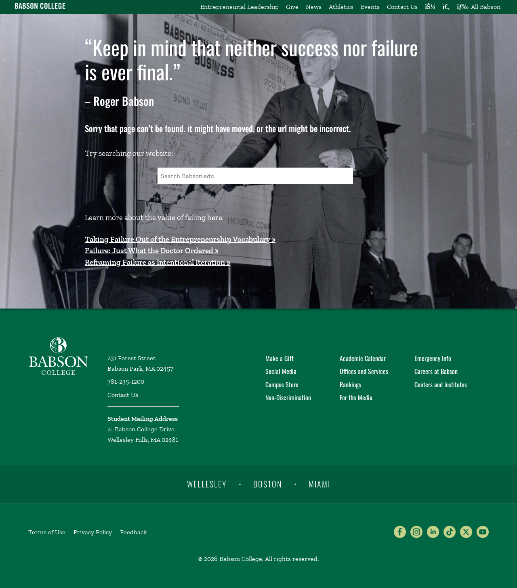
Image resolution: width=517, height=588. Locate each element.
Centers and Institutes (440, 384)
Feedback (133, 532)
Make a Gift (279, 358)
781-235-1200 (125, 381)
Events (370, 6)
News (314, 6)
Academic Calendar (363, 358)
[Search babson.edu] (446, 7)
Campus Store (281, 384)
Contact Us (402, 6)
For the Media (356, 397)
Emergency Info (432, 358)
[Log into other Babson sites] (430, 7)
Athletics (341, 6)
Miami (319, 484)
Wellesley (207, 484)
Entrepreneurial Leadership (239, 6)
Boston (267, 484)
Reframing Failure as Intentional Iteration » (157, 262)
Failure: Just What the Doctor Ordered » (152, 250)
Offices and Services (364, 371)
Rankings (350, 384)
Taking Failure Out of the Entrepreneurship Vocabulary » (180, 239)
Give (292, 6)
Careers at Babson (436, 371)
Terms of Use (46, 532)
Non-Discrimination (288, 397)
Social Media (280, 371)
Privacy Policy (93, 532)
